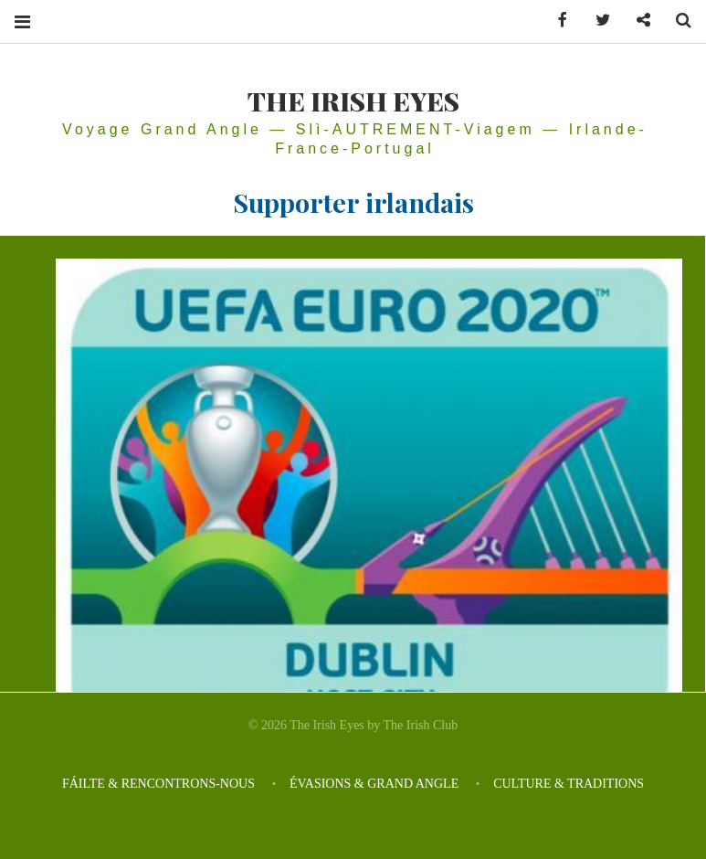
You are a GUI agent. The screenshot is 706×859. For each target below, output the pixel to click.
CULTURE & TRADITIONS (568, 783)
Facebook (556, 21)
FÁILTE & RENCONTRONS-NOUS (158, 783)
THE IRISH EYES (353, 100)
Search (677, 21)
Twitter (596, 21)
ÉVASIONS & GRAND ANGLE (374, 783)
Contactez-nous (636, 21)
